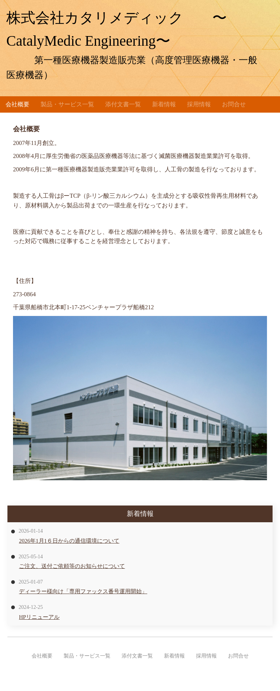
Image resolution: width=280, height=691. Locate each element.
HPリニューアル (39, 617)
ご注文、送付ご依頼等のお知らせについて (72, 566)
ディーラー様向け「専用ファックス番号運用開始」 (83, 591)
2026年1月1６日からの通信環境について (69, 541)
